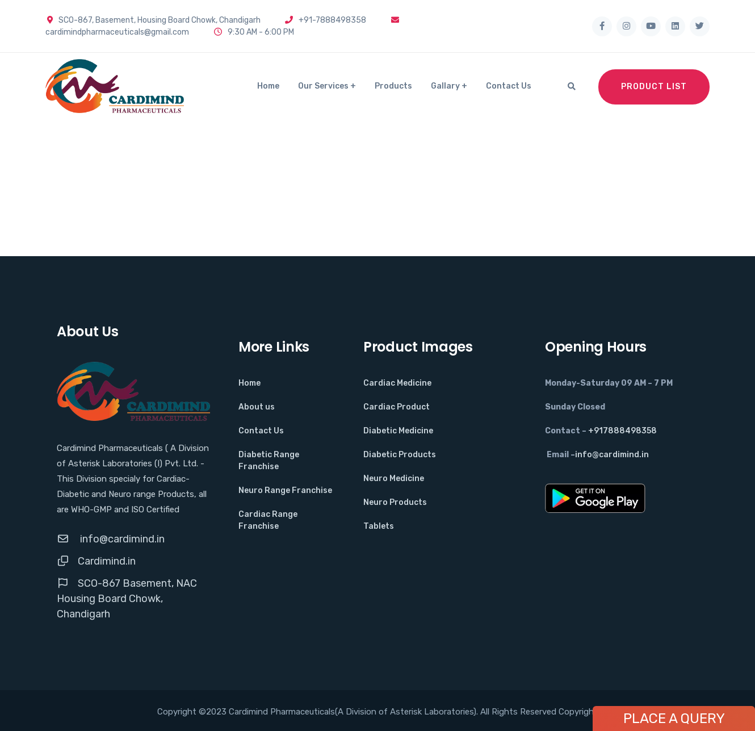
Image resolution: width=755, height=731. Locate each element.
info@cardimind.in (121, 539)
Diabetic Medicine (398, 431)
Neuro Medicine (393, 478)
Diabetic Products (399, 455)
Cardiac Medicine (397, 383)
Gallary (445, 86)
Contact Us (508, 86)
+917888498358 (622, 431)
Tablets (378, 526)
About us (256, 407)
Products (393, 86)
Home (268, 86)
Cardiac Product (396, 407)
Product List (654, 86)
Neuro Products (395, 502)
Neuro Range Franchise (285, 490)
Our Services (323, 86)
